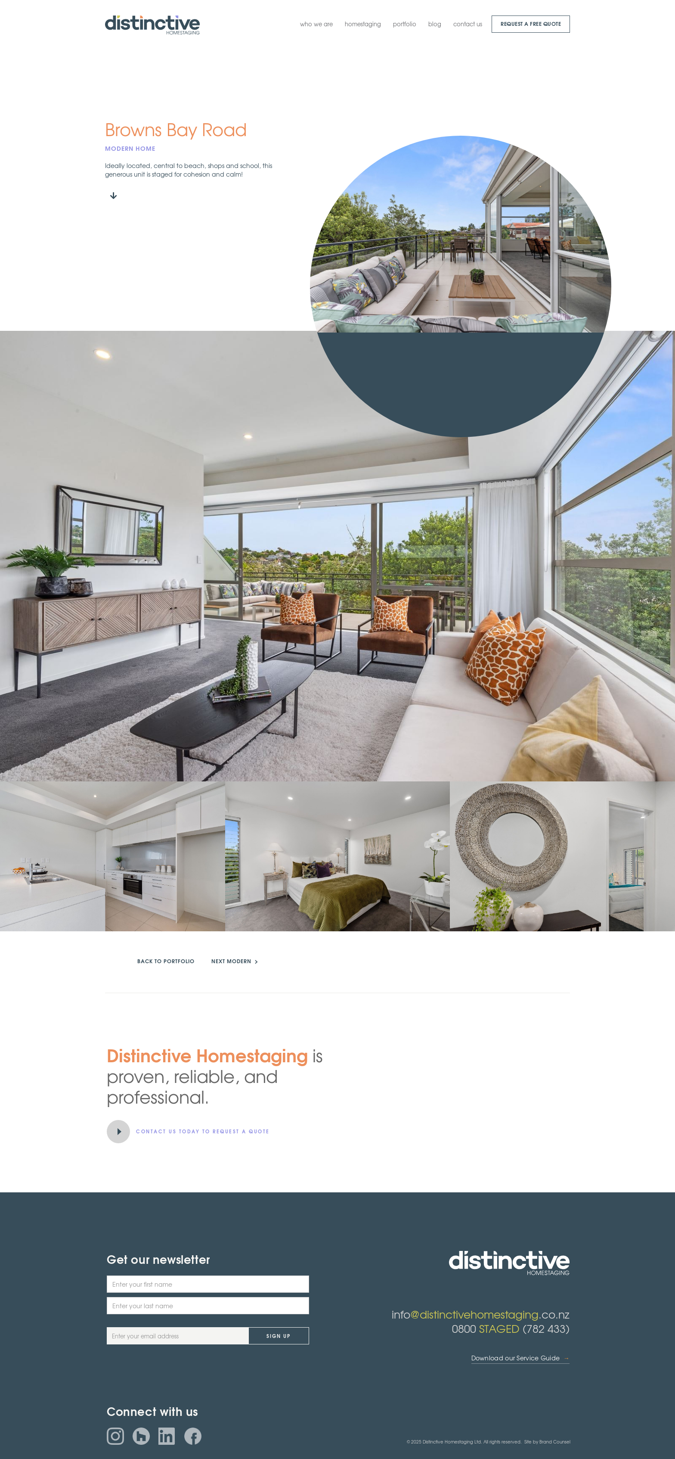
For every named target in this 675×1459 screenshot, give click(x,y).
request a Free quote (531, 23)
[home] (152, 25)
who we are (316, 24)
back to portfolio (166, 961)
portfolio (404, 24)
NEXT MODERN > (234, 961)
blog (434, 24)
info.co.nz (481, 1314)
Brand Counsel (554, 1441)
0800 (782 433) (511, 1328)
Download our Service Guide (520, 1358)
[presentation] (172, 1374)
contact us (467, 24)
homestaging (363, 24)
